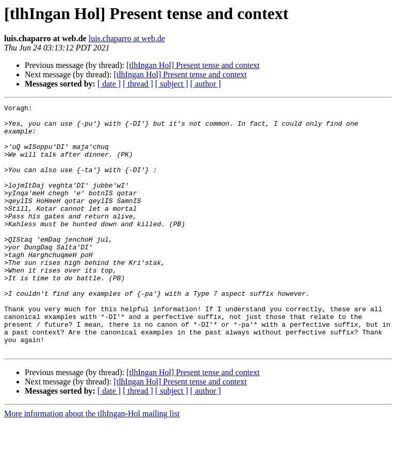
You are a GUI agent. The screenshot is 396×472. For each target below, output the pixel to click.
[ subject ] (171, 83)
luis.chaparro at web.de (127, 38)
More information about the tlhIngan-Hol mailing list (91, 463)
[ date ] (109, 83)
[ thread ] (138, 83)
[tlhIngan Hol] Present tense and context (192, 65)
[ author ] (205, 83)
